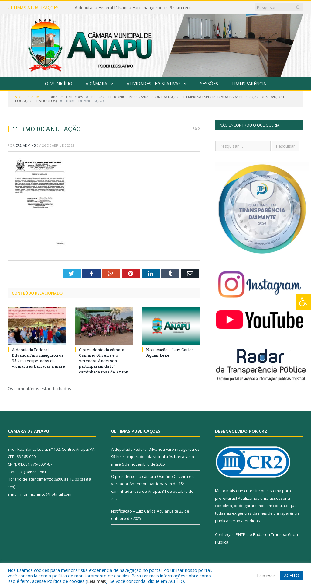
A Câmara (96, 83)
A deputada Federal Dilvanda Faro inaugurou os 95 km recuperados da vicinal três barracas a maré (137, 7)
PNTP (240, 534)
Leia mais (96, 581)
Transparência (248, 83)
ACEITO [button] (291, 575)
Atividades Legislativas (154, 83)
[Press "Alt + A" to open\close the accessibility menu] (303, 302)
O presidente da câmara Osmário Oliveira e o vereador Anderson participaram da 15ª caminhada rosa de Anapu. (104, 361)
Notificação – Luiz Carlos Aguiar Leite (144, 511)
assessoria (279, 498)
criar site (252, 490)
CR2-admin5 (25, 145)
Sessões (209, 83)
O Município (58, 83)
